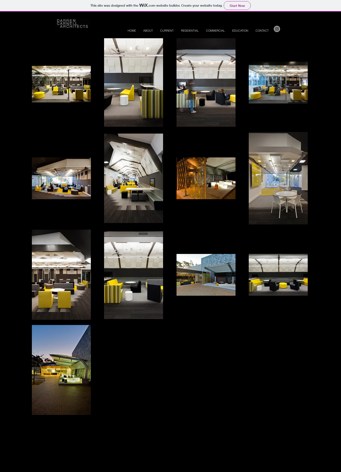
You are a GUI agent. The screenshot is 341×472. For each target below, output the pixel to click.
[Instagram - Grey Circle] (277, 29)
